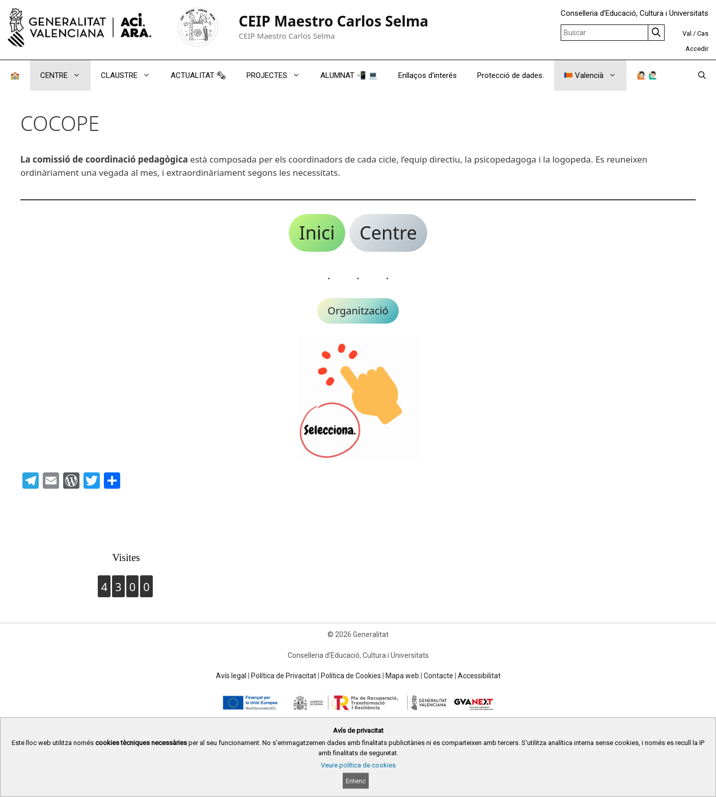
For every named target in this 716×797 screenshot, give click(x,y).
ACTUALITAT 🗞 (198, 75)
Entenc (356, 781)
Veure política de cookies (358, 765)
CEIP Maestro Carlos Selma (334, 21)
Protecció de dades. (510, 75)
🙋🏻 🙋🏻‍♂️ (647, 75)
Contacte (438, 676)
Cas (702, 33)
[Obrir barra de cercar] (702, 75)
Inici (317, 232)
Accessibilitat (479, 676)
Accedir (696, 48)
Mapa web (402, 676)
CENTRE (65, 75)
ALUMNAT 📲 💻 (349, 75)
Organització (357, 310)
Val (687, 33)
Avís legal (231, 676)
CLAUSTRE (130, 75)
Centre (388, 232)
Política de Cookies (351, 676)
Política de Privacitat (283, 676)
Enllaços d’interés (427, 75)
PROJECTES (278, 75)
